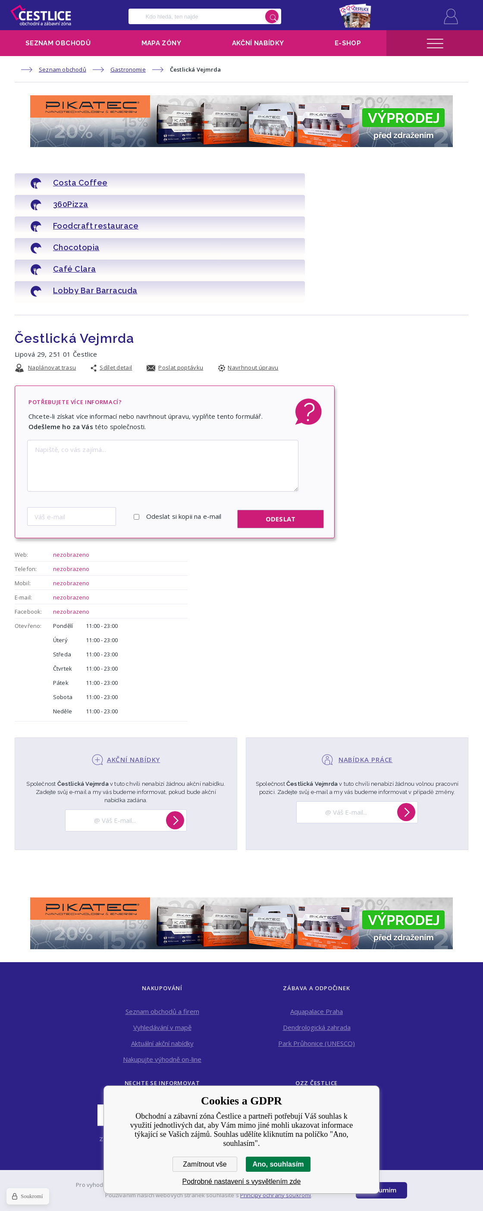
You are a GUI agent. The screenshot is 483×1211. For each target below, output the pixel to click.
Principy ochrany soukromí (275, 1195)
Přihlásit (451, 16)
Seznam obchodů (58, 43)
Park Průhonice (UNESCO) (316, 976)
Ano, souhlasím (278, 1164)
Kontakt (316, 1039)
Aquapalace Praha (316, 944)
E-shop (348, 43)
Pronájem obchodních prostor (317, 1071)
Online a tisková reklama (316, 1055)
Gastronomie (128, 69)
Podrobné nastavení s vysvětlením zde (241, 1181)
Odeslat (280, 452)
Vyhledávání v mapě (162, 960)
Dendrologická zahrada (317, 960)
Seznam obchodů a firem (162, 944)
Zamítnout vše (204, 1164)
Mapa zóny (161, 43)
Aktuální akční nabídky (162, 976)
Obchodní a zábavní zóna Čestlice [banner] (40, 15)
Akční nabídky (258, 43)
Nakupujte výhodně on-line (162, 992)
